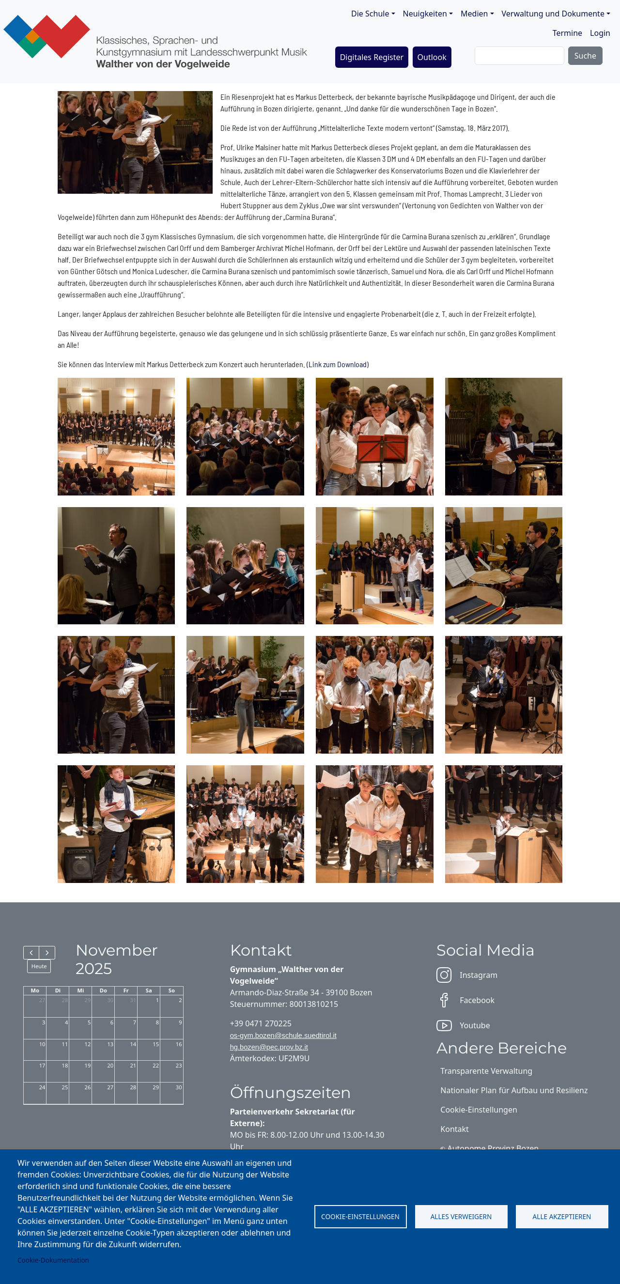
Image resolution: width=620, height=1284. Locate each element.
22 (156, 1065)
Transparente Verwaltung (486, 1071)
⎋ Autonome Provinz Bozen (489, 1148)
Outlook (432, 57)
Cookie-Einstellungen (360, 1216)
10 (42, 1044)
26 (88, 1087)
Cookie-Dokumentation (53, 1260)
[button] (116, 435)
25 (65, 1087)
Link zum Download (338, 364)
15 (156, 1044)
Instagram (466, 975)
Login (600, 33)
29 (88, 1000)
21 (133, 1065)
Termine (567, 33)
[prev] (31, 952)
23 (179, 1065)
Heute (39, 966)
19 (88, 1065)
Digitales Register (372, 57)
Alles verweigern (461, 1216)
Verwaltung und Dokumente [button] (553, 13)
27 (42, 1000)
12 (88, 1044)
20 (110, 1065)
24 (42, 1087)
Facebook (465, 1000)
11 (65, 1044)
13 (110, 1044)
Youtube (463, 1025)
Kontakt (454, 1129)
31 (133, 1000)
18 (65, 1065)
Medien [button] (474, 13)
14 (133, 1044)
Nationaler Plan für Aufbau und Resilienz (514, 1090)
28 (65, 1000)
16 (179, 1044)
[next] (47, 952)
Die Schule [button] (370, 13)
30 (110, 1000)
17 (42, 1065)
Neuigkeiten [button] (425, 13)
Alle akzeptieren (562, 1216)
